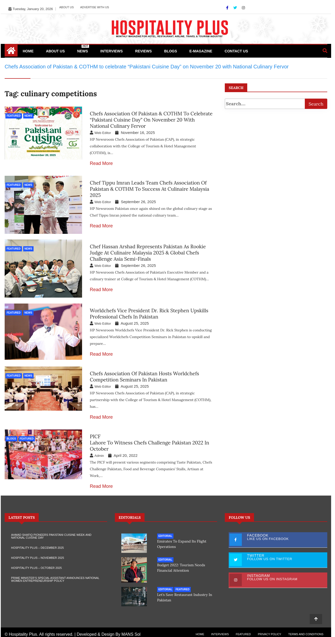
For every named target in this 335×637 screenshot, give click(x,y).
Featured (14, 115)
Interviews (111, 51)
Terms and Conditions (305, 629)
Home (28, 51)
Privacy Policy (269, 629)
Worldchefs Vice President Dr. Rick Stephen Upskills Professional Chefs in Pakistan (149, 312)
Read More (101, 163)
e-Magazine (200, 51)
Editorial (165, 534)
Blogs (170, 51)
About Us (66, 7)
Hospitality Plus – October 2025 (36, 566)
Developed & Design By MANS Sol (108, 630)
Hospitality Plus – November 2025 (37, 556)
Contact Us (236, 51)
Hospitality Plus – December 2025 (37, 545)
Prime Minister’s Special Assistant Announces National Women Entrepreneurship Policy (55, 577)
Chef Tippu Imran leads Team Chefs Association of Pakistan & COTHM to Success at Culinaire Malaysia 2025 (149, 189)
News (83, 49)
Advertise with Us (94, 7)
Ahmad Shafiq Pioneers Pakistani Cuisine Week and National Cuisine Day (51, 534)
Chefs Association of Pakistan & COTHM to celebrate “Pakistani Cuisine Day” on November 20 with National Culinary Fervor (151, 119)
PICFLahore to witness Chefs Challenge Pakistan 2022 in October (149, 441)
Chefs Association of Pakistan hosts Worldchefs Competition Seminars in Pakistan (144, 375)
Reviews (143, 51)
